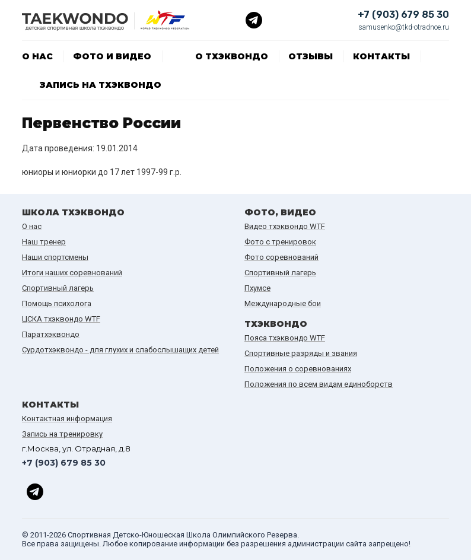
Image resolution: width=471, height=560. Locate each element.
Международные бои (282, 303)
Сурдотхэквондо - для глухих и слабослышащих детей (120, 349)
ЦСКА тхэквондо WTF (61, 318)
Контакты (381, 56)
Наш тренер (44, 241)
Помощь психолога (56, 303)
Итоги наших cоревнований (72, 272)
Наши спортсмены (55, 257)
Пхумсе (257, 288)
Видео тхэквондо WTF (284, 226)
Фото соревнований (281, 257)
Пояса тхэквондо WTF (284, 337)
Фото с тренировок (280, 241)
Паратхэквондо (50, 334)
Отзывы (310, 56)
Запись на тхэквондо (100, 84)
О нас (37, 56)
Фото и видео (112, 56)
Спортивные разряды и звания (300, 353)
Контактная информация (67, 418)
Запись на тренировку (62, 433)
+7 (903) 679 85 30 (403, 14)
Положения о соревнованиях (297, 368)
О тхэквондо (231, 56)
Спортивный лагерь (58, 288)
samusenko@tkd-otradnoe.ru (403, 27)
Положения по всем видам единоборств (318, 384)
